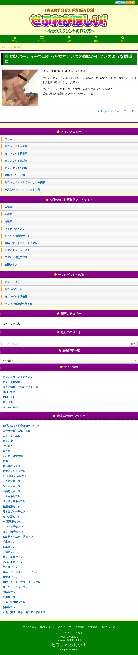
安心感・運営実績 (13, 456)
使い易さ (8, 445)
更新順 (8, 221)
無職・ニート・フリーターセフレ (21, 582)
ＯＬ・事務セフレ (13, 556)
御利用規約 (9, 392)
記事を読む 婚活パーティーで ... (117, 111)
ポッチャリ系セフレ (14, 501)
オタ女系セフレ (11, 496)
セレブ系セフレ (11, 516)
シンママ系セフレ (13, 486)
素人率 (6, 451)
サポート (8, 461)
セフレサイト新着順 (16, 153)
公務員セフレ (10, 597)
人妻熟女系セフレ (13, 481)
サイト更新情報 (11, 382)
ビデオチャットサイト (17, 250)
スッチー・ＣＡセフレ (15, 587)
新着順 (8, 214)
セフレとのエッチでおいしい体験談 (25, 182)
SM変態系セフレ (12, 521)
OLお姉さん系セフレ (14, 476)
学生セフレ (9, 541)
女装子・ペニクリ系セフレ (18, 536)
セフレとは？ (12, 282)
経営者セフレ (10, 577)
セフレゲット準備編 (16, 296)
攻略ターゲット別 (15, 175)
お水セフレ (9, 546)
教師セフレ (9, 607)
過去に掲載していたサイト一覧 (20, 387)
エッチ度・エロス (13, 435)
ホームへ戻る (10, 407)
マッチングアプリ (15, 228)
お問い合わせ (10, 397)
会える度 (8, 440)
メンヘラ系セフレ (13, 526)
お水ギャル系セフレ (14, 471)
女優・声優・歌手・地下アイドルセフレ (25, 612)
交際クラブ (11, 264)
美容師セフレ (10, 566)
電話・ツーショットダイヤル (21, 243)
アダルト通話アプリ (16, 257)
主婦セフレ (9, 551)
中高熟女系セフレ (13, 491)
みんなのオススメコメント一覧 (22, 189)
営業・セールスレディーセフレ (20, 572)
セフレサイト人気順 (16, 146)
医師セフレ (9, 592)
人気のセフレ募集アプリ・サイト (71, 199)
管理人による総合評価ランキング (21, 425)
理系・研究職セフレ (14, 602)
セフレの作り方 (13, 289)
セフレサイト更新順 (16, 160)
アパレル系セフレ (13, 561)
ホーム (8, 139)
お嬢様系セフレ (11, 506)
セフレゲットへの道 (16, 168)
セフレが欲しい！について (18, 376)
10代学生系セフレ (13, 466)
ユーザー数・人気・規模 (16, 430)
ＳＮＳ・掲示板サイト (17, 235)
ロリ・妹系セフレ (13, 531)
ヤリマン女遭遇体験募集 (18, 303)
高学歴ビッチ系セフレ (15, 511)
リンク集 (8, 402)
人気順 (8, 207)
